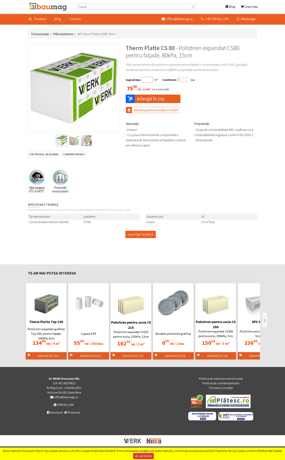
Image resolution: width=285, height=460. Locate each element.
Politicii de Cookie (270, 451)
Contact (75, 19)
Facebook (55, 412)
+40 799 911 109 (214, 19)
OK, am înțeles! (143, 456)
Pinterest (72, 412)
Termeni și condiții (221, 388)
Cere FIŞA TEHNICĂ (140, 234)
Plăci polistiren (63, 34)
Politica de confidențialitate (220, 383)
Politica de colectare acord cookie (221, 378)
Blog (57, 19)
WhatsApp (246, 19)
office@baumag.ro (177, 19)
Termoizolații (40, 34)
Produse (37, 19)
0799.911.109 (64, 405)
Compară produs (74, 154)
